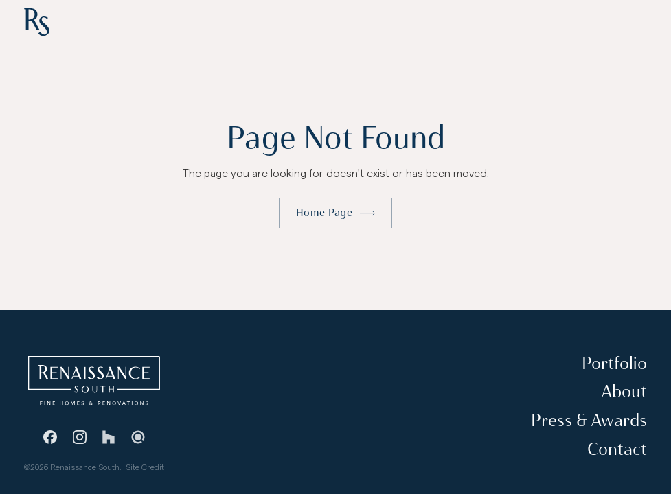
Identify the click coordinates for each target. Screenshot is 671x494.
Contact (617, 448)
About (624, 391)
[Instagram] (80, 437)
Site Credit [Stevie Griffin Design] (145, 466)
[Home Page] (36, 22)
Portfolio (614, 362)
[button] (630, 22)
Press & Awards (589, 420)
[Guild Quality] (137, 437)
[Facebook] (50, 437)
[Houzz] (108, 437)
